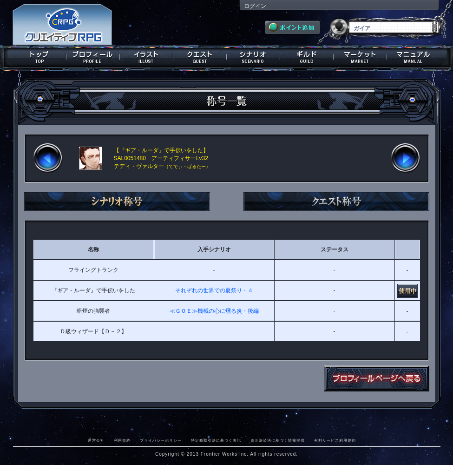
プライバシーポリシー (161, 440)
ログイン (255, 6)
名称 (93, 249)
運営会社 (96, 440)
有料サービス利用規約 (335, 440)
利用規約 (122, 440)
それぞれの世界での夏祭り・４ (214, 290)
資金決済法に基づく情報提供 (277, 440)
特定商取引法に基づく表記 (216, 440)
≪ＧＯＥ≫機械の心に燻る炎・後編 (214, 311)
